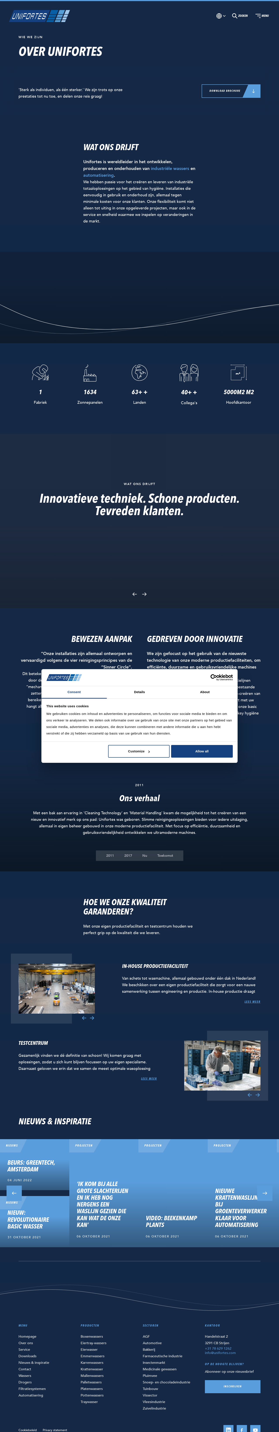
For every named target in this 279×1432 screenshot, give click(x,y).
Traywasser (89, 1402)
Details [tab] (139, 692)
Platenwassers (92, 1388)
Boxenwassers (92, 1336)
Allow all (202, 751)
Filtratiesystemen (32, 1388)
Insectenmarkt (154, 1362)
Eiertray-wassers (93, 1343)
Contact (25, 1369)
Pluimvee (150, 1375)
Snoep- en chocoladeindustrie (166, 1382)
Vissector (150, 1395)
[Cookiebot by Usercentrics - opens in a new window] (214, 677)
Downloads (27, 1356)
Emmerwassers (92, 1356)
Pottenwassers (92, 1395)
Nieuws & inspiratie (34, 1362)
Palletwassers (91, 1382)
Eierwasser (89, 1349)
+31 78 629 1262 (218, 1348)
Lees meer (252, 1002)
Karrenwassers (92, 1362)
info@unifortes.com (220, 1353)
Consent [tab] (74, 692)
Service (24, 1349)
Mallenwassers (92, 1375)
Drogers (25, 1382)
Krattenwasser (92, 1369)
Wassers (25, 1375)
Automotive (152, 1343)
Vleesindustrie (154, 1402)
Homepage (27, 1336)
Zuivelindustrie (154, 1408)
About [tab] (205, 692)
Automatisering (31, 1395)
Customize (139, 751)
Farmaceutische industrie (162, 1356)
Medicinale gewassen (160, 1369)
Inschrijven (233, 1386)
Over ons (26, 1343)
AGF (146, 1336)
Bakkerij (149, 1349)
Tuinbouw (150, 1388)
